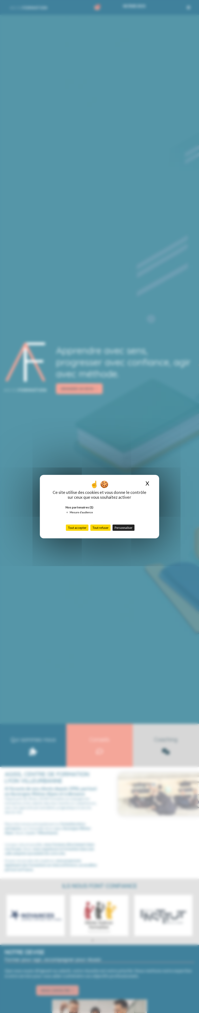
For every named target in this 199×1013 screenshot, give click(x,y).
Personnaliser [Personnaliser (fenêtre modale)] (123, 527)
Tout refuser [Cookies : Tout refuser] (100, 527)
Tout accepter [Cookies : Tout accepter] (77, 527)
